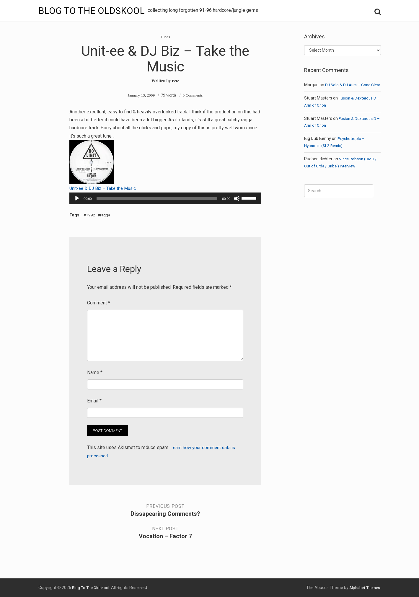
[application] (165, 198)
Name (94, 372)
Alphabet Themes (363, 587)
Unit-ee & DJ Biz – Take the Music (104, 188)
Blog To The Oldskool (92, 10)
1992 (91, 214)
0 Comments (193, 95)
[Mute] (237, 198)
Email (94, 400)
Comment (98, 302)
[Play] (77, 198)
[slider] (157, 198)
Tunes (165, 37)
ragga (106, 214)
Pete (175, 81)
